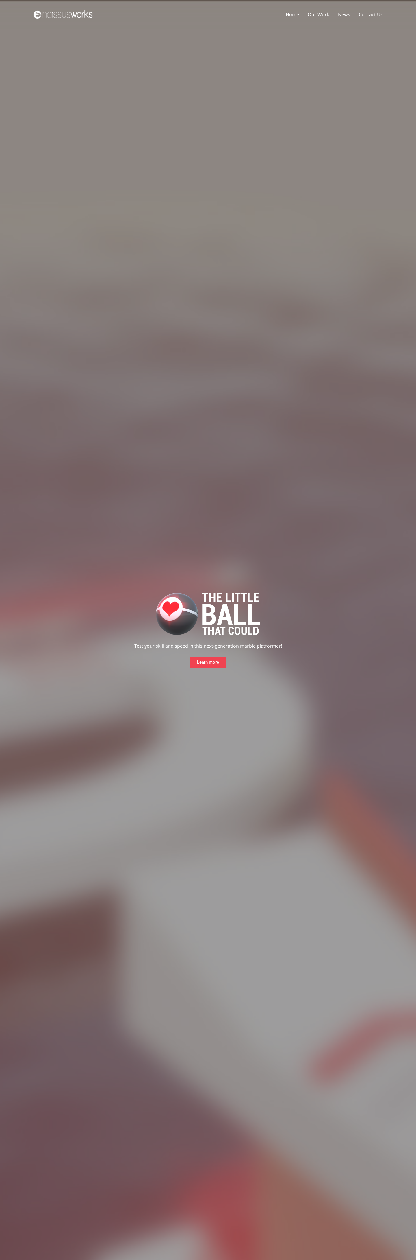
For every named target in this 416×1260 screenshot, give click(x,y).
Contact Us (371, 14)
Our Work (318, 14)
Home (292, 14)
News (344, 14)
